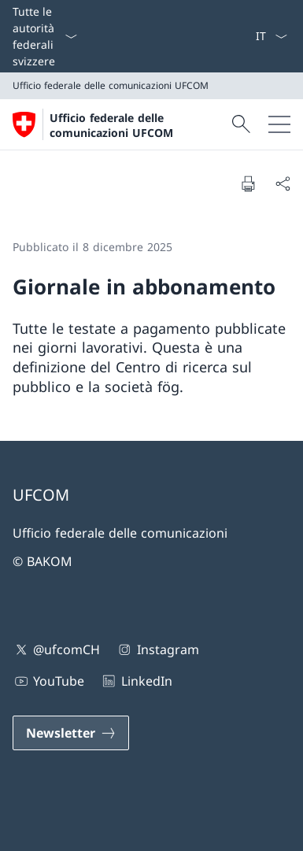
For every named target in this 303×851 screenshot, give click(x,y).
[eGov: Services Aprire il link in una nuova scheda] (249, 36)
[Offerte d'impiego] (242, 36)
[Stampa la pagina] (248, 183)
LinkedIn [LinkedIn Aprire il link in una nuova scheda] (136, 681)
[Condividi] (282, 183)
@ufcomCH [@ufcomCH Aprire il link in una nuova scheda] (56, 649)
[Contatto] (230, 36)
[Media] (236, 36)
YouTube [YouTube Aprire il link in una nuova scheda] (48, 681)
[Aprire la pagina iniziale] (120, 124)
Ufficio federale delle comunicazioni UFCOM (111, 125)
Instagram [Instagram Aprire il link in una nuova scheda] (157, 649)
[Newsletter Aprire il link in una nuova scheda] (71, 733)
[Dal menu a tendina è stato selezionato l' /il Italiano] (271, 36)
